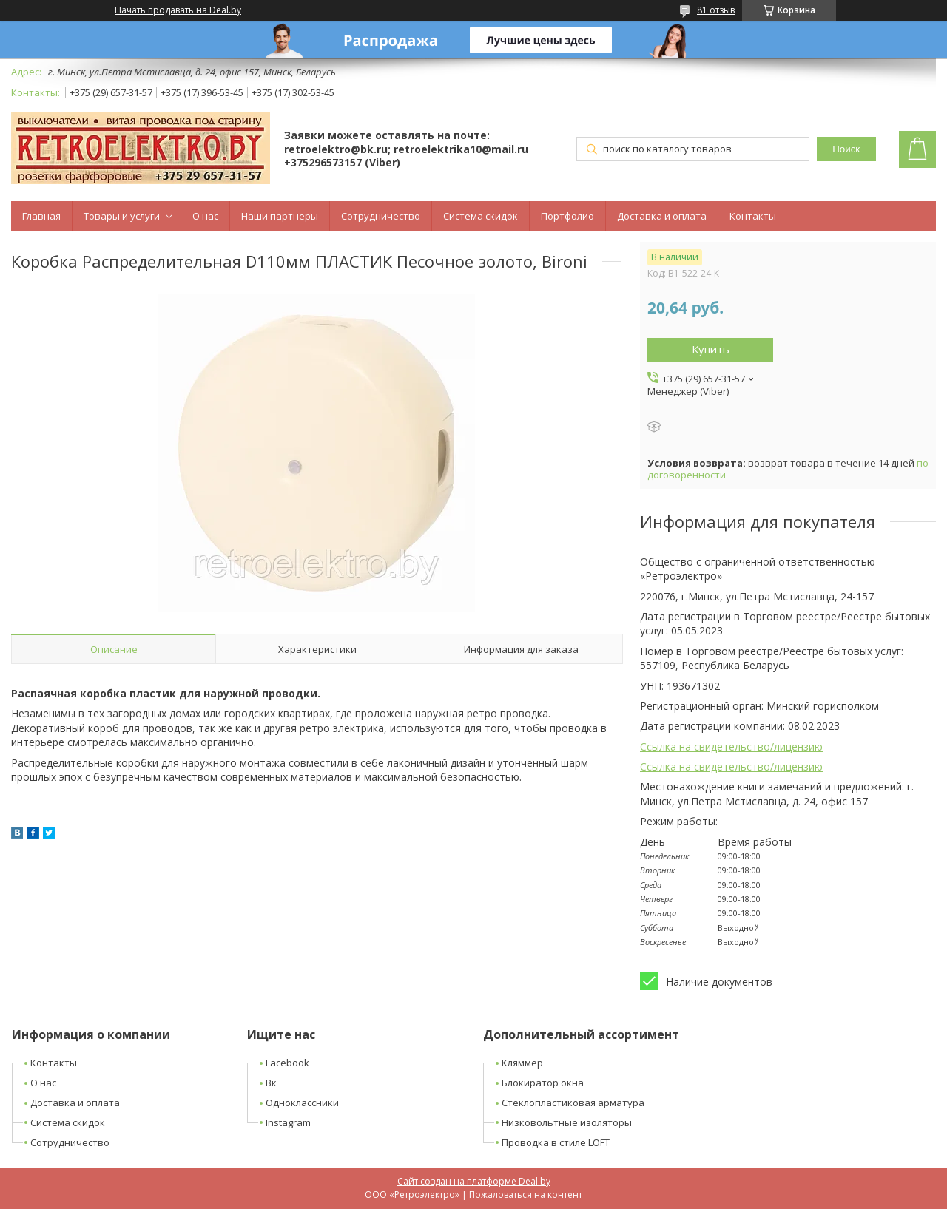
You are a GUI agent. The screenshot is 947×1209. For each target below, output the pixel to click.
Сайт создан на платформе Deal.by (473, 1181)
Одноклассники (302, 1102)
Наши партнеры (279, 216)
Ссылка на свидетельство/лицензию (731, 746)
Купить (710, 349)
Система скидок (480, 216)
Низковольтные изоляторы (567, 1122)
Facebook (287, 1062)
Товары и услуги (122, 216)
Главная (41, 216)
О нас (205, 216)
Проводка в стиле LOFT (556, 1142)
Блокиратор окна (543, 1082)
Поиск (846, 149)
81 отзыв (716, 10)
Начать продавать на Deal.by (178, 10)
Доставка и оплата (662, 216)
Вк (271, 1082)
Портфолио (567, 216)
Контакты (752, 216)
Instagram (288, 1122)
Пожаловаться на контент (525, 1194)
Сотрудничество (380, 216)
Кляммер (522, 1062)
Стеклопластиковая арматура (573, 1102)
